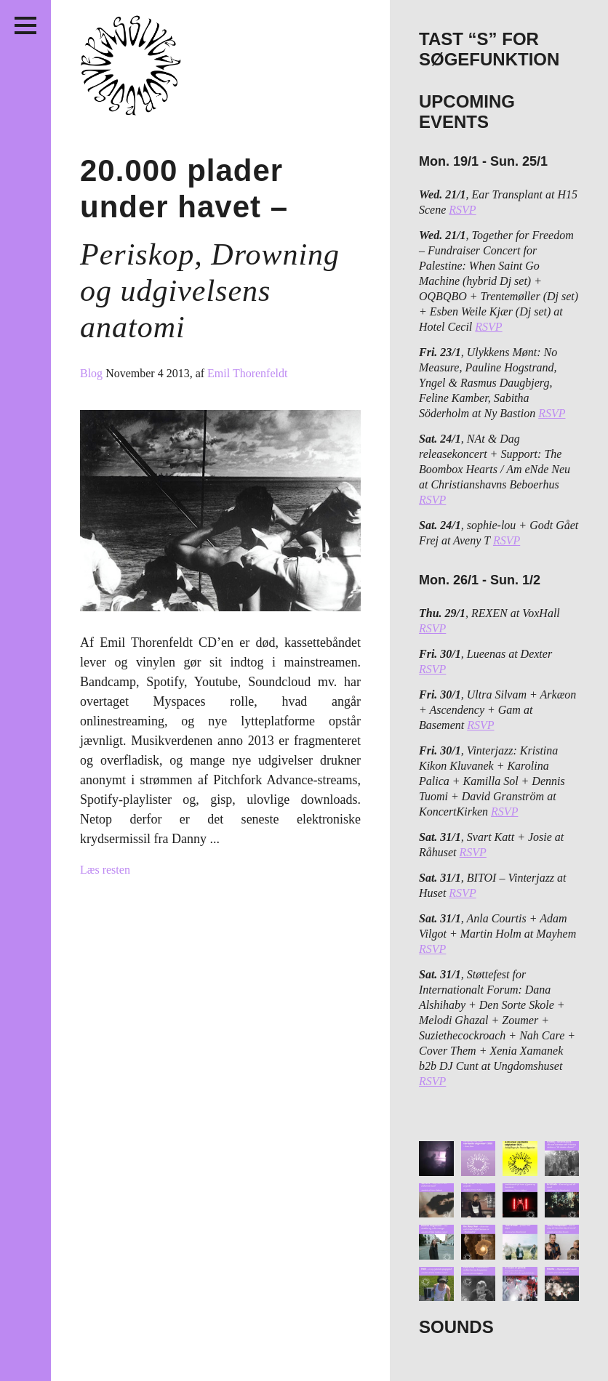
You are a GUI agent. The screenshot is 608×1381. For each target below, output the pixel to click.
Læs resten (105, 869)
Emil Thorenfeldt (247, 373)
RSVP (462, 210)
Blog (92, 373)
